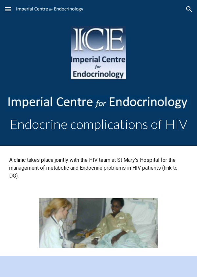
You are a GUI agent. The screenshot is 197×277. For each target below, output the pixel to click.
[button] (8, 9)
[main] (99, 124)
